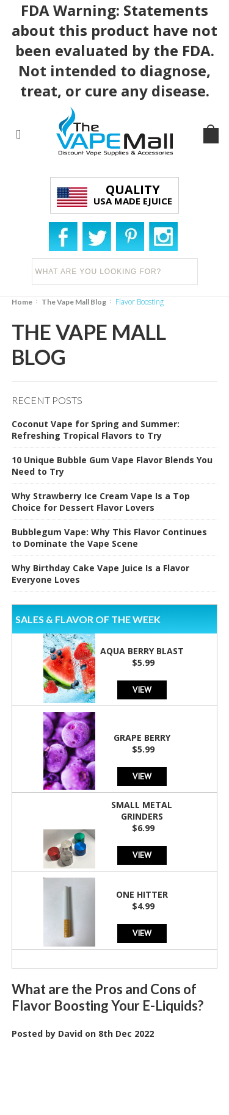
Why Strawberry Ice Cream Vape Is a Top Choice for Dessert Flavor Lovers (101, 501)
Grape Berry (142, 737)
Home (22, 301)
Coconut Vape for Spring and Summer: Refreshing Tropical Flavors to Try (96, 429)
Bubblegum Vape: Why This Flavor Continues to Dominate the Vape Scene (109, 537)
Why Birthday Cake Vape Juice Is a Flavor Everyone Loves (100, 573)
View (142, 689)
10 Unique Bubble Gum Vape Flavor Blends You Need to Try (112, 465)
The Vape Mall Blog (74, 301)
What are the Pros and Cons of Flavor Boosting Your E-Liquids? (107, 997)
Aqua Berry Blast (142, 651)
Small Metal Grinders (141, 810)
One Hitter (142, 894)
